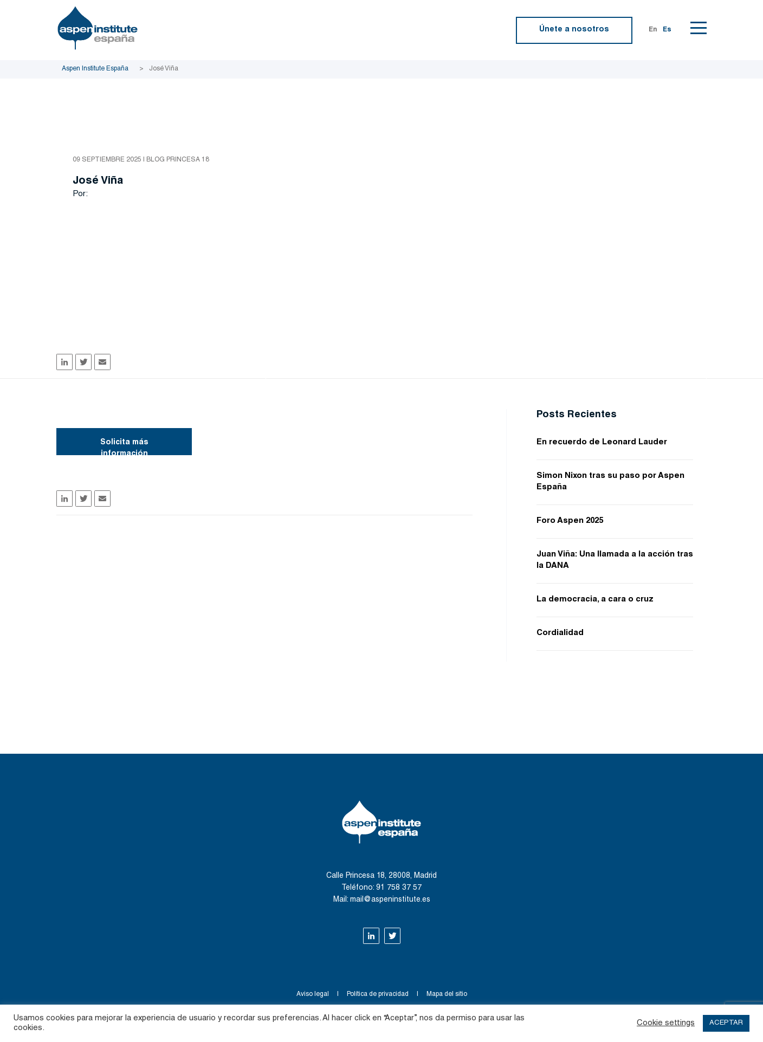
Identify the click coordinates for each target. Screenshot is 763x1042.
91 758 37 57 (399, 888)
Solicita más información (124, 447)
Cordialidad (560, 633)
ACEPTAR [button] (726, 1023)
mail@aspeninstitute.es (390, 900)
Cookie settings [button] (666, 1023)
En (653, 30)
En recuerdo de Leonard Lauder (601, 442)
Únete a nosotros (574, 30)
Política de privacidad (378, 994)
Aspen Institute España (95, 69)
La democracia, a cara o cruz (595, 600)
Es (667, 30)
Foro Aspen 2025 (569, 521)
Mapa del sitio (446, 994)
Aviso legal (312, 994)
